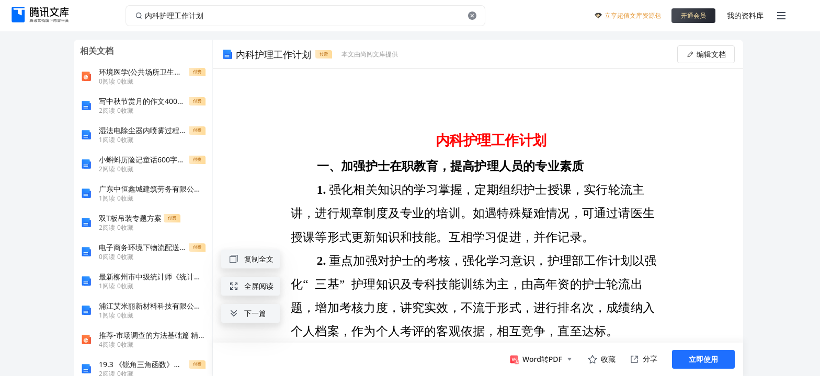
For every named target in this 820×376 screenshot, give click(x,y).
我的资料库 (745, 15)
